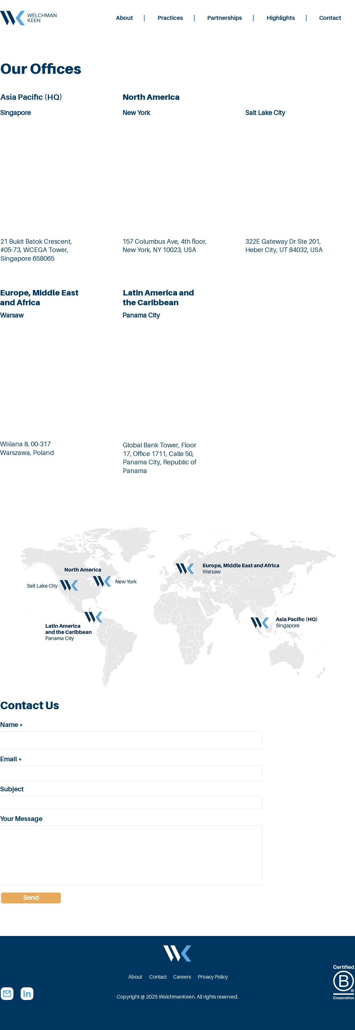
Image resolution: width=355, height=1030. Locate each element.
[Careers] (182, 976)
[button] (183, 18)
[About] (135, 976)
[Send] (31, 898)
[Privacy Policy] (213, 976)
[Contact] (158, 976)
